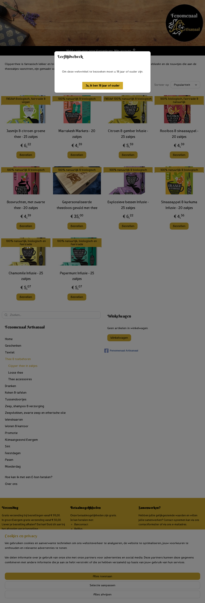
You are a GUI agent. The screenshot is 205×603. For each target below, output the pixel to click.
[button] (102, 85)
